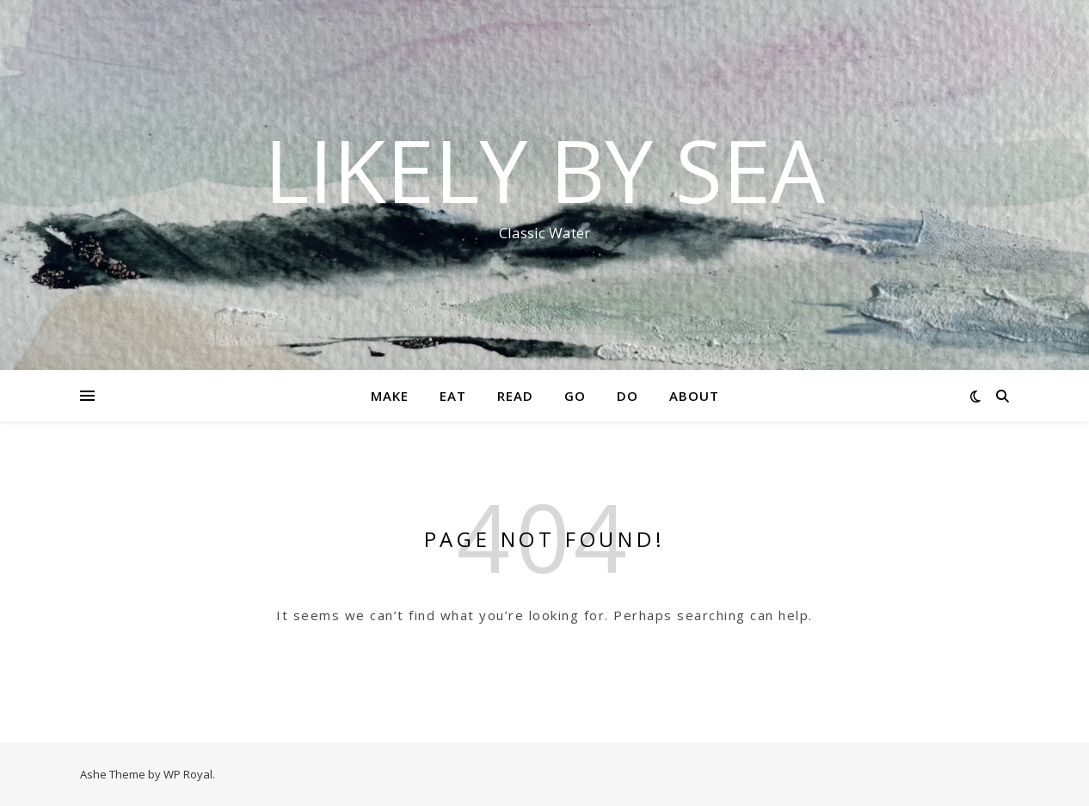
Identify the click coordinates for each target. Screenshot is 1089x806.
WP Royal (187, 774)
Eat (453, 395)
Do (627, 395)
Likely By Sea (544, 169)
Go (575, 395)
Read (515, 395)
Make (390, 395)
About (694, 395)
